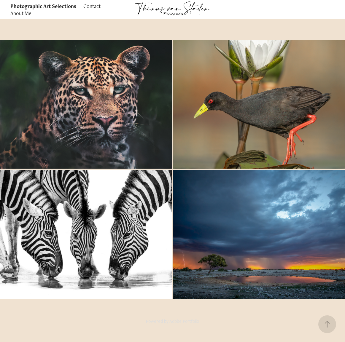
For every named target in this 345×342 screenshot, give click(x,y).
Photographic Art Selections (43, 6)
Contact (92, 6)
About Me (20, 13)
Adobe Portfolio (184, 321)
